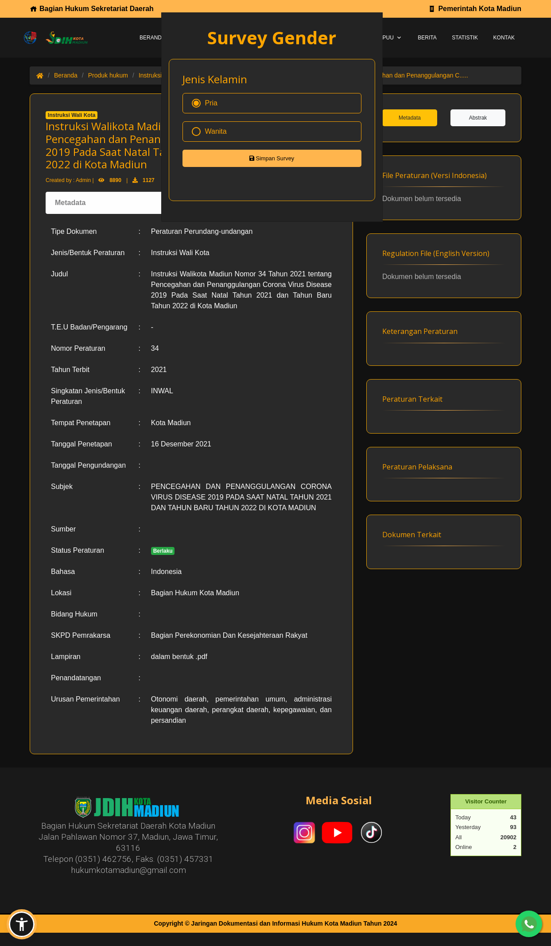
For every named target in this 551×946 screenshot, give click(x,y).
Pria (204, 103)
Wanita (209, 131)
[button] (22, 924)
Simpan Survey (271, 158)
